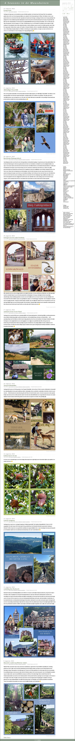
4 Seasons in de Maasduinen (27, 2)
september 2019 (66, 87)
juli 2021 (64, 67)
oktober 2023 (65, 42)
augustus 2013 (66, 156)
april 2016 (65, 124)
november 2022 (66, 53)
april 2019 (65, 92)
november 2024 (66, 32)
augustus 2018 (66, 100)
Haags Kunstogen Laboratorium (66, 218)
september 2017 (66, 107)
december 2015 (66, 128)
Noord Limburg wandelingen (68, 224)
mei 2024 (65, 36)
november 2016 (66, 117)
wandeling (24, 91)
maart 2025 (65, 28)
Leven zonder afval (66, 222)
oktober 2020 (65, 76)
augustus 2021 (66, 66)
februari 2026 (65, 19)
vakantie (15, 11)
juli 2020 (64, 79)
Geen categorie (66, 174)
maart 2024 (65, 38)
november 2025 (66, 22)
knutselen (65, 178)
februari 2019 (65, 94)
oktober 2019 (65, 86)
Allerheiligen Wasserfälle (11, 90)
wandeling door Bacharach (11, 589)
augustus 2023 (66, 44)
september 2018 (66, 99)
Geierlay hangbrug (9, 520)
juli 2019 (64, 89)
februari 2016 (65, 126)
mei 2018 (65, 102)
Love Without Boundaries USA (68, 223)
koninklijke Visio (66, 220)
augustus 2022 (66, 55)
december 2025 (66, 21)
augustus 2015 (66, 132)
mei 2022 (65, 58)
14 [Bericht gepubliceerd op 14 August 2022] (72, 7)
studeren (65, 189)
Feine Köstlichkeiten (66, 216)
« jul (63, 13)
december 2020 (66, 74)
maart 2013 (65, 161)
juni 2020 (65, 80)
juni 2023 (65, 46)
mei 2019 (65, 91)
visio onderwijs (66, 194)
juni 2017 (65, 110)
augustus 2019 (66, 88)
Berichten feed (66, 206)
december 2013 (66, 152)
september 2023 (66, 43)
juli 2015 (64, 133)
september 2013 (66, 155)
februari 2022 (65, 61)
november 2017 (66, 105)
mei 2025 (65, 26)
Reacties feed (65, 207)
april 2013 (65, 160)
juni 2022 (65, 57)
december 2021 (66, 62)
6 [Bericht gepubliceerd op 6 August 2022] (71, 6)
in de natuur (16, 91)
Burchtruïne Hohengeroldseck (12, 158)
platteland (20, 159)
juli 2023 (64, 45)
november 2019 (66, 85)
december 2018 (66, 96)
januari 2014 (65, 151)
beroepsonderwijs (66, 169)
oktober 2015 (65, 130)
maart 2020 (65, 83)
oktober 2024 (65, 33)
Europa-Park (7, 10)
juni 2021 (65, 68)
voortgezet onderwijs (67, 196)
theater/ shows (66, 190)
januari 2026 (65, 20)
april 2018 (65, 103)
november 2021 (66, 63)
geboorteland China (67, 173)
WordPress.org (66, 208)
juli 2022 (64, 56)
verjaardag (65, 193)
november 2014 (66, 141)
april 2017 (65, 112)
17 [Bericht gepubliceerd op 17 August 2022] (66, 8)
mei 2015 (65, 135)
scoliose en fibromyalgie (67, 186)
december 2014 (66, 140)
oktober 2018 (65, 98)
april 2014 (65, 148)
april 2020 (65, 82)
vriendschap (65, 198)
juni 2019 (65, 90)
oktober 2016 (65, 118)
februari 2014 (65, 150)
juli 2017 (64, 109)
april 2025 (65, 27)
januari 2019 (65, 95)
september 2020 (66, 77)
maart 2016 (65, 125)
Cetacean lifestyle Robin (67, 215)
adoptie (64, 166)
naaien (64, 179)
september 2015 (66, 131)
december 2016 (66, 116)
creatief (64, 171)
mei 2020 (65, 81)
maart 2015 (65, 137)
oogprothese (65, 183)
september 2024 (66, 34)
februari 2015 (65, 138)
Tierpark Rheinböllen (10, 385)
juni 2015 (65, 134)
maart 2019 (65, 93)
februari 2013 (65, 162)
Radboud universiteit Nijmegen (69, 185)
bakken (64, 168)
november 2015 (66, 129)
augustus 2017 (66, 108)
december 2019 (66, 84)
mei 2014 (65, 147)
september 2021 (66, 65)
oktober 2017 (65, 106)
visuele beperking (66, 195)
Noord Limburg (65, 181)
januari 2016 (65, 127)
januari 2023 (65, 51)
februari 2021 (65, 72)
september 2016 (66, 119)
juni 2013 (65, 158)
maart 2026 (65, 18)
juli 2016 (64, 121)
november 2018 (66, 97)
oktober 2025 (65, 23)
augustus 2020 (66, 78)
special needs (65, 187)
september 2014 (66, 143)
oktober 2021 (65, 64)
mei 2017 (65, 111)
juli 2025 (64, 24)
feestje (64, 172)
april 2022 (65, 59)
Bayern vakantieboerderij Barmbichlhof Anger (68, 214)
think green (65, 191)
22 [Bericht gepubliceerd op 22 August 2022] (63, 10)
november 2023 (66, 41)
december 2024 (66, 31)
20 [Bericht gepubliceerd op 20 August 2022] (71, 8)
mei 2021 (65, 69)
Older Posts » (7, 737)
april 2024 (65, 37)
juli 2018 (64, 101)
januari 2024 (65, 39)
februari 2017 (65, 114)
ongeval (64, 182)
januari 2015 (65, 139)
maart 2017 (65, 113)
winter (64, 200)
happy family (11, 11)
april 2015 (65, 136)
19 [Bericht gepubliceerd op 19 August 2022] (69, 8)
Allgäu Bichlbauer (66, 212)
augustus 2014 (66, 144)
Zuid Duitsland (65, 201)
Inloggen (64, 205)
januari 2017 (65, 115)
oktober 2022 (65, 54)
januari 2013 (65, 163)
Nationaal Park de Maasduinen (69, 180)
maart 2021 (65, 71)
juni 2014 (65, 146)
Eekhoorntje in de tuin (10, 455)
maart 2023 (65, 49)
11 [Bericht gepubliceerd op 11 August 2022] (68, 7)
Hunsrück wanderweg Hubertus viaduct (15, 663)
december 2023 (66, 40)
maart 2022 (65, 60)
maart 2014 (65, 149)
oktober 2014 (65, 142)
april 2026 (65, 17)
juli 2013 (64, 157)
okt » (68, 13)
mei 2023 (65, 47)
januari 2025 (65, 30)
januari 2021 (65, 73)
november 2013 (66, 153)
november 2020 (66, 75)
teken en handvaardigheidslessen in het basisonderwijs (68, 226)
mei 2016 (65, 123)
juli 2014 (64, 145)
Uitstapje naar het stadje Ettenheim (14, 237)
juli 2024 (64, 35)
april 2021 (65, 70)
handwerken (65, 175)
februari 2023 (65, 50)
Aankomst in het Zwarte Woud (13, 311)
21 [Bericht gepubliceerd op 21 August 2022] (72, 8)
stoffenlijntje (65, 188)
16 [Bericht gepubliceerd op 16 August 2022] (64, 8)
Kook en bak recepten (67, 221)
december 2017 (66, 104)
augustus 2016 (66, 120)
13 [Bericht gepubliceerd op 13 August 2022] (71, 7)
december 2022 (66, 52)
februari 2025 (65, 29)
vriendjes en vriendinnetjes (68, 197)
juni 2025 (65, 25)
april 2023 (65, 48)
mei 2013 (65, 159)
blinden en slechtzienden (68, 170)
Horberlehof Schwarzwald (68, 219)
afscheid (64, 167)
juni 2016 (65, 122)
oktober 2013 (65, 154)
